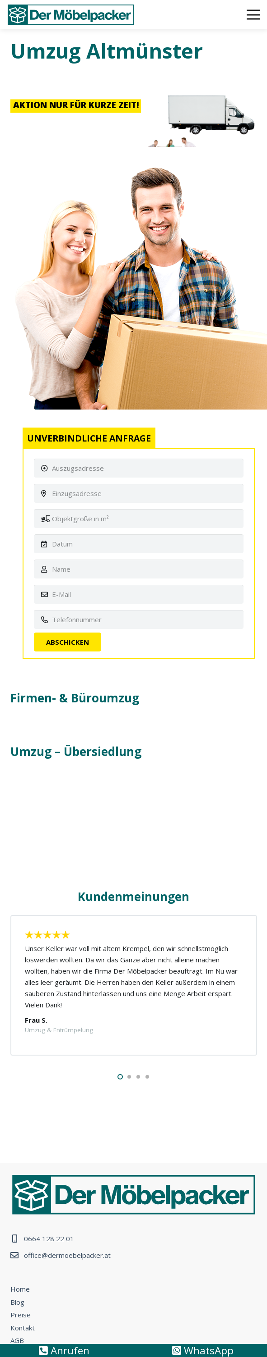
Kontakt (22, 1327)
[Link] (71, 15)
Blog (17, 1302)
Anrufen (64, 1350)
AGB (17, 1340)
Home (20, 1288)
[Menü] (253, 15)
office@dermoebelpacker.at (67, 1255)
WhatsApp (203, 1350)
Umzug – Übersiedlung (75, 751)
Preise (20, 1314)
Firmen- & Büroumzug (74, 698)
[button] (120, 1076)
